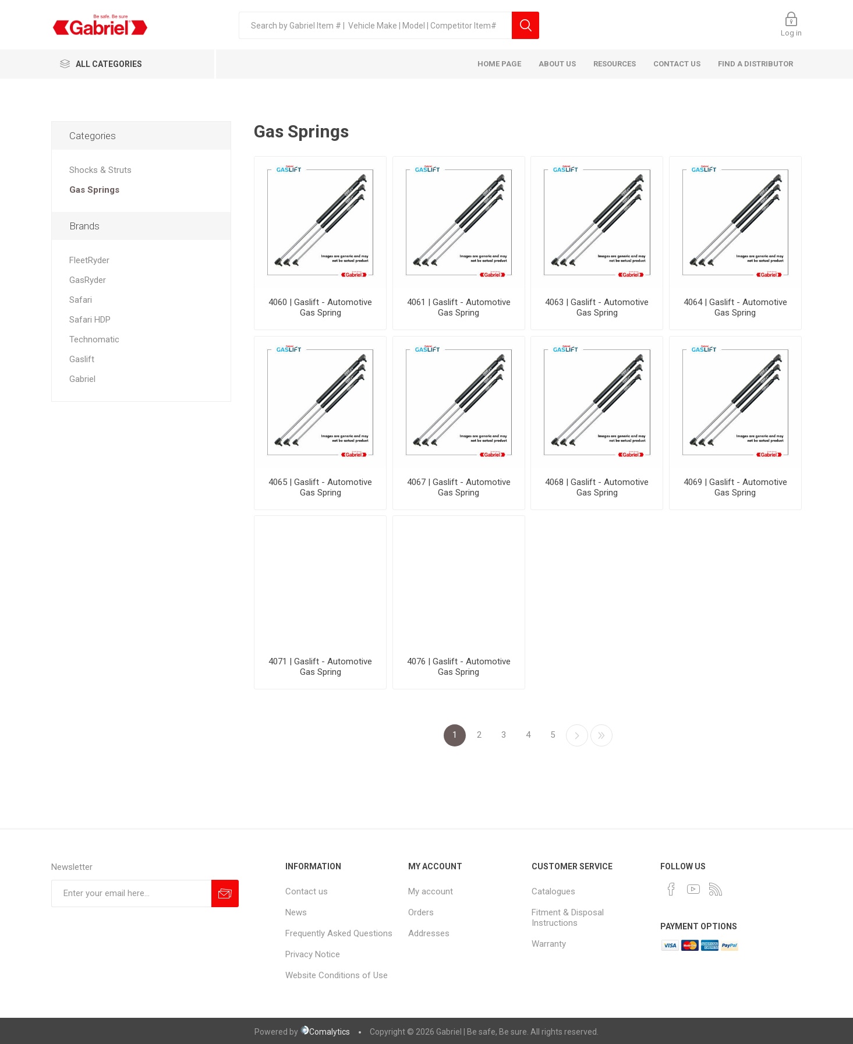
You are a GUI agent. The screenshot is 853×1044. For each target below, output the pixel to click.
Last (601, 735)
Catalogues (553, 891)
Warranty (549, 944)
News (296, 912)
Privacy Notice (312, 954)
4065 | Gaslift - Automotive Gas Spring (320, 487)
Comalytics (325, 1031)
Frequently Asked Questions (338, 933)
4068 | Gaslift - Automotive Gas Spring (597, 487)
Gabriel (82, 379)
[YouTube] (693, 889)
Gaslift (81, 359)
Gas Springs (94, 190)
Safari (80, 300)
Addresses (428, 933)
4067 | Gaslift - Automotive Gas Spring (459, 487)
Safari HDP (90, 319)
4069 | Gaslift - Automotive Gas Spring (735, 487)
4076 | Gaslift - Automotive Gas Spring (459, 666)
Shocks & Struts (100, 170)
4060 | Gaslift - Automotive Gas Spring (320, 307)
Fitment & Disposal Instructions (568, 917)
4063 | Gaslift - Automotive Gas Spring (597, 307)
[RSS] (715, 889)
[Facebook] (671, 889)
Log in (791, 33)
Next (577, 735)
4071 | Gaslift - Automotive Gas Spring (320, 666)
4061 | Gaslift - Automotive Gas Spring (459, 307)
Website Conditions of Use (336, 975)
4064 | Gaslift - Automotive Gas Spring (735, 307)
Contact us (306, 891)
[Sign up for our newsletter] (131, 893)
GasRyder (87, 280)
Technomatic (94, 339)
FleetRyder (89, 260)
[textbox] (375, 25)
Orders (421, 912)
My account (430, 891)
